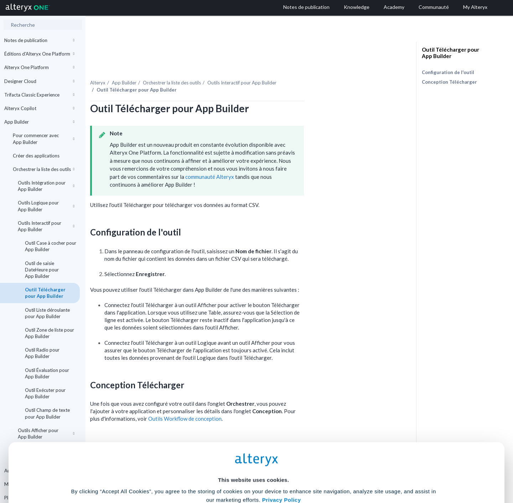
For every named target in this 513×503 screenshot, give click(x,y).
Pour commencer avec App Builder (43, 139)
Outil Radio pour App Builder (42, 353)
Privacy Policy (281, 431)
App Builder (39, 122)
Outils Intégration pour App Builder (46, 186)
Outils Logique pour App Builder (46, 206)
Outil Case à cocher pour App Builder (50, 246)
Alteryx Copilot (39, 108)
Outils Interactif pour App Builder (46, 226)
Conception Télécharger (449, 82)
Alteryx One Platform (39, 67)
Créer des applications (36, 156)
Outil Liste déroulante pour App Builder (47, 313)
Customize (311, 471)
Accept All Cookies (202, 471)
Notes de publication (39, 40)
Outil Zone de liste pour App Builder (49, 333)
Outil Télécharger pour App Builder (45, 293)
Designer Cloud (39, 81)
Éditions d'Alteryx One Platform (39, 54)
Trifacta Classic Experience (39, 95)
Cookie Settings (253, 450)
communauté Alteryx (276, 161)
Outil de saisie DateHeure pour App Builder (42, 269)
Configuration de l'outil (448, 72)
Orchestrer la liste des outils (43, 169)
